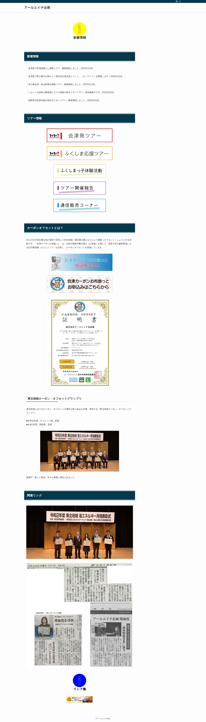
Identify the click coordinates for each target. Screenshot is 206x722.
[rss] (176, 1)
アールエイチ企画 (37, 7)
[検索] (180, 1)
